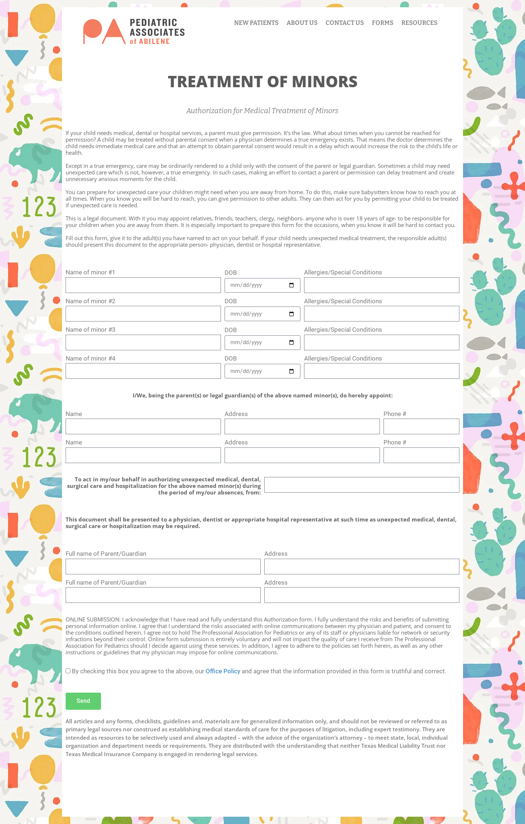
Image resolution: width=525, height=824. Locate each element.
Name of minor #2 (91, 301)
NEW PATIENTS (256, 23)
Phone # (395, 413)
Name (74, 413)
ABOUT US (302, 23)
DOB (231, 272)
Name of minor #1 (91, 272)
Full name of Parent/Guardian (106, 553)
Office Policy (223, 671)
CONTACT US (345, 23)
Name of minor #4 (91, 358)
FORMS (382, 23)
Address (236, 413)
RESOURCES (419, 23)
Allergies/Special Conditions (343, 272)
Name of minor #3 (91, 329)
